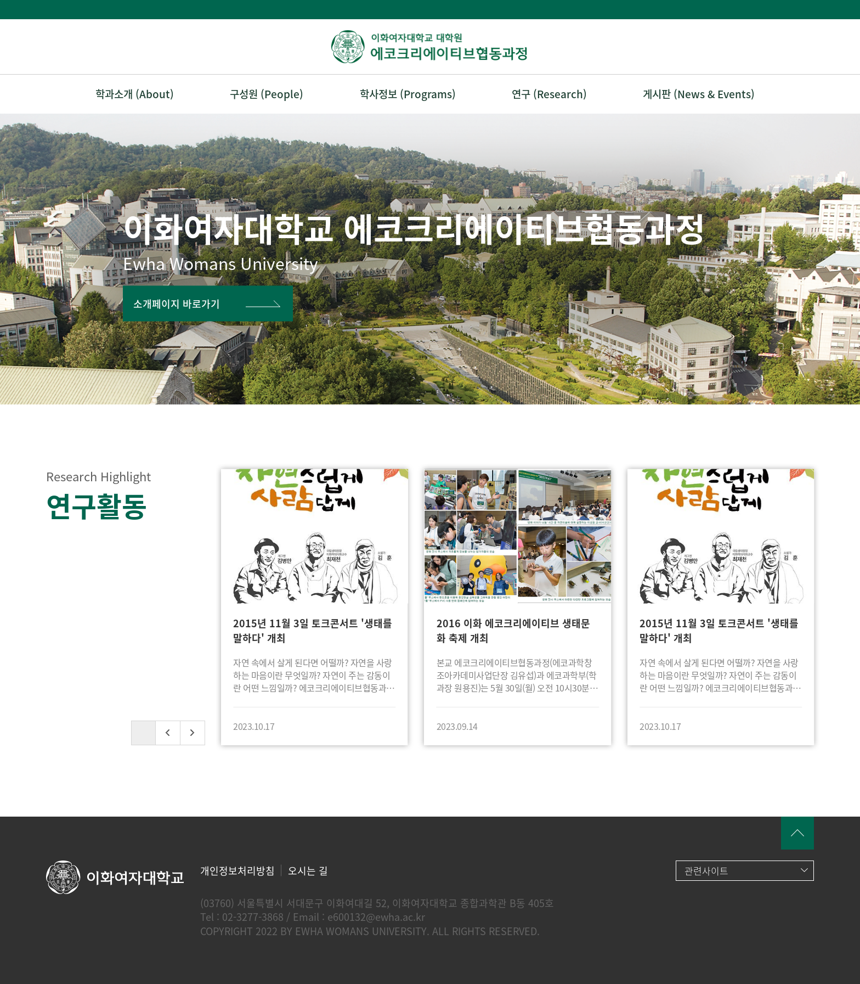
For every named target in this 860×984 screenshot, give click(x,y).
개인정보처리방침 (237, 870)
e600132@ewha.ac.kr (376, 916)
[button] (168, 733)
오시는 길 (308, 870)
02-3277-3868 (253, 916)
